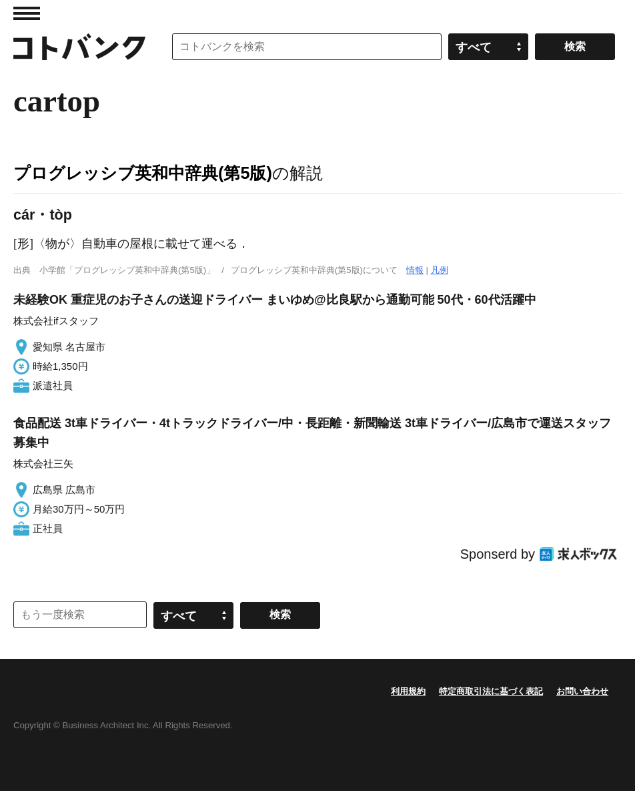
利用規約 (408, 691)
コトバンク (79, 46)
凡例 (439, 270)
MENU (26, 13)
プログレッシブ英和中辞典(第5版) (142, 173)
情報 (415, 270)
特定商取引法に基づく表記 (491, 691)
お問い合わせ (582, 691)
